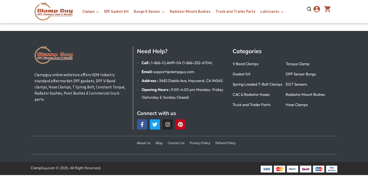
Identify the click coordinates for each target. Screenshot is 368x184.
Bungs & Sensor (147, 11)
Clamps (88, 11)
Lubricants (269, 11)
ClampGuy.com (43, 168)
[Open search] (309, 9)
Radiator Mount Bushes (190, 11)
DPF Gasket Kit (116, 11)
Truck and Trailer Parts (235, 11)
